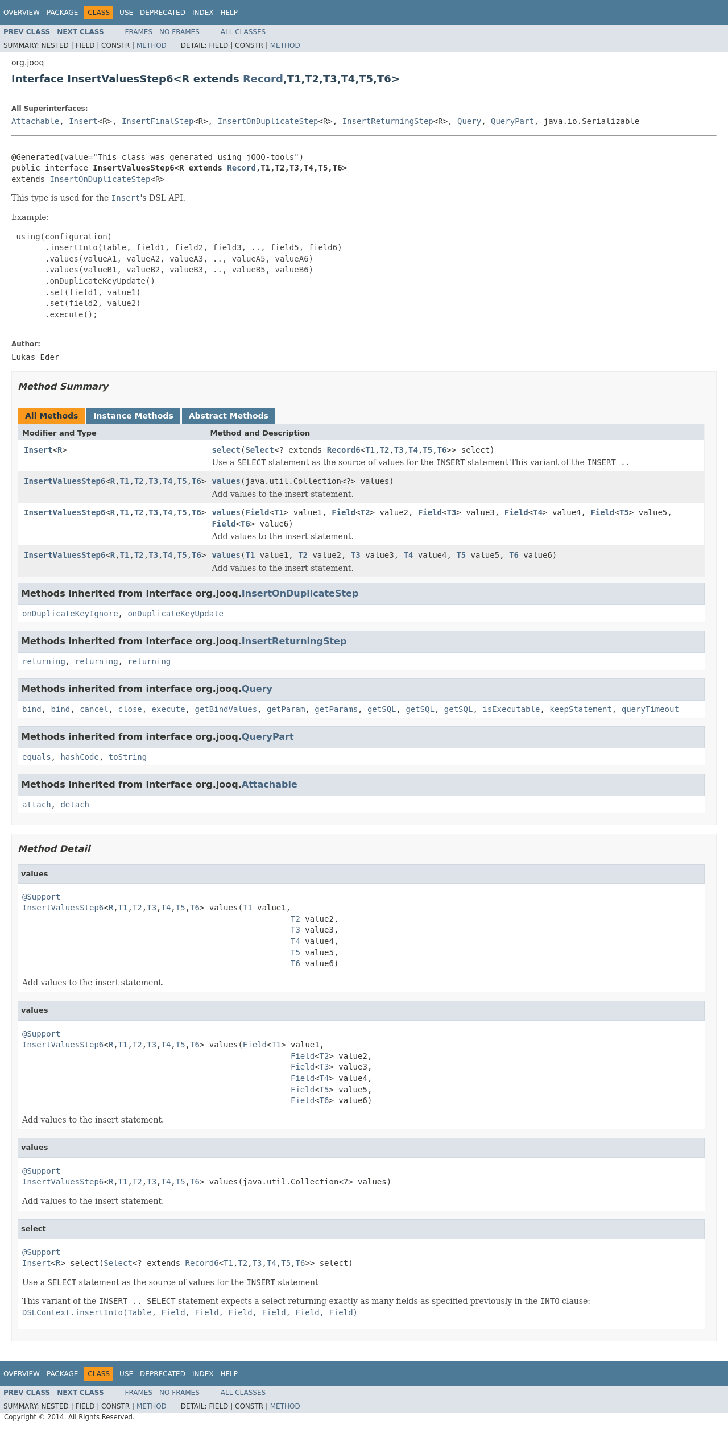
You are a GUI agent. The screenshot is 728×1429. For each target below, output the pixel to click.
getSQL (381, 709)
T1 (370, 449)
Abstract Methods (228, 415)
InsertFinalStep (157, 121)
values (226, 481)
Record (263, 79)
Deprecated (162, 12)
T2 (384, 449)
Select (259, 449)
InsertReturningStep (387, 121)
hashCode (79, 756)
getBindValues (226, 709)
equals (36, 756)
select (226, 449)
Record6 (344, 449)
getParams (336, 709)
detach (74, 804)
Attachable (35, 121)
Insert (83, 121)
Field (257, 512)
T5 (427, 449)
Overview (21, 12)
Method (151, 45)
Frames (139, 32)
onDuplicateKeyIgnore (70, 613)
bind (32, 709)
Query (469, 121)
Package (62, 12)
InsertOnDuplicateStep (267, 121)
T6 (442, 449)
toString (128, 756)
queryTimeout (650, 709)
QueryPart (512, 121)
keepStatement (580, 709)
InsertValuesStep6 (64, 481)
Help (229, 12)
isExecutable (511, 709)
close (130, 709)
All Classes (243, 32)
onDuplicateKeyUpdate (175, 613)
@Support (41, 896)
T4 (413, 449)
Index (203, 12)
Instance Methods (133, 415)
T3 (399, 449)
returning (43, 661)
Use (126, 12)
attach (36, 804)
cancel (94, 709)
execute (168, 709)
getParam (286, 709)
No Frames (179, 32)
